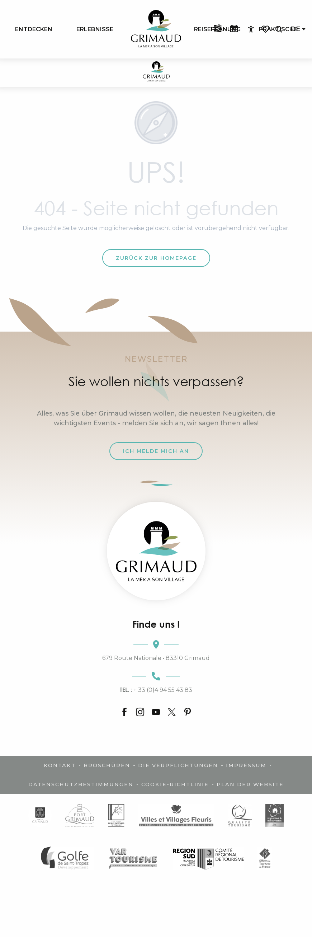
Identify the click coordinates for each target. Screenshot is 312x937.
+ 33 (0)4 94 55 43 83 (156, 689)
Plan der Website (250, 784)
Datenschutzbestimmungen (80, 784)
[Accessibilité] (251, 29)
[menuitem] (33, 29)
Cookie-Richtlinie (175, 784)
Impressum (246, 765)
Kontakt (60, 765)
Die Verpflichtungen (178, 765)
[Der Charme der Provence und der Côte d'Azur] (156, 72)
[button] (279, 29)
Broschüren (107, 765)
